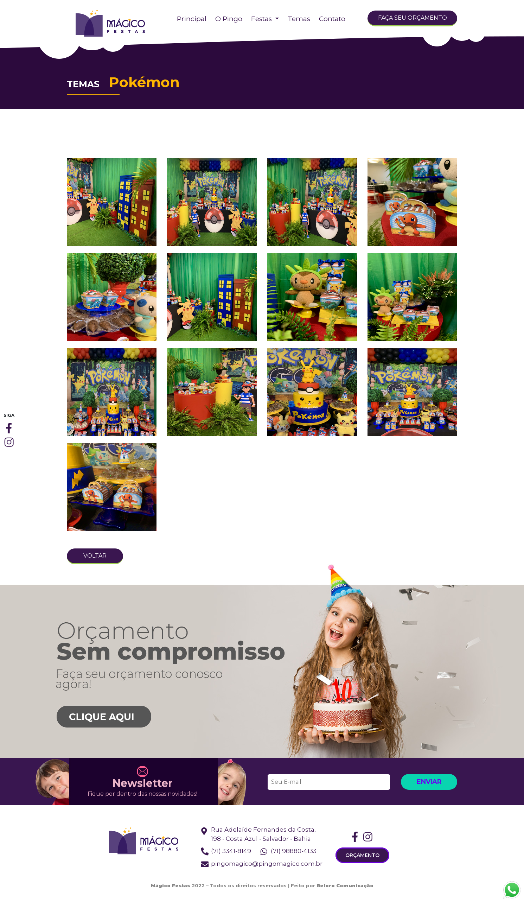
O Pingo (228, 19)
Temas (299, 19)
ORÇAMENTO (362, 855)
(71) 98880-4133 (294, 851)
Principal (191, 19)
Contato (332, 19)
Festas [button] (262, 19)
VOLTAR (95, 555)
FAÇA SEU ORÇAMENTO (412, 17)
